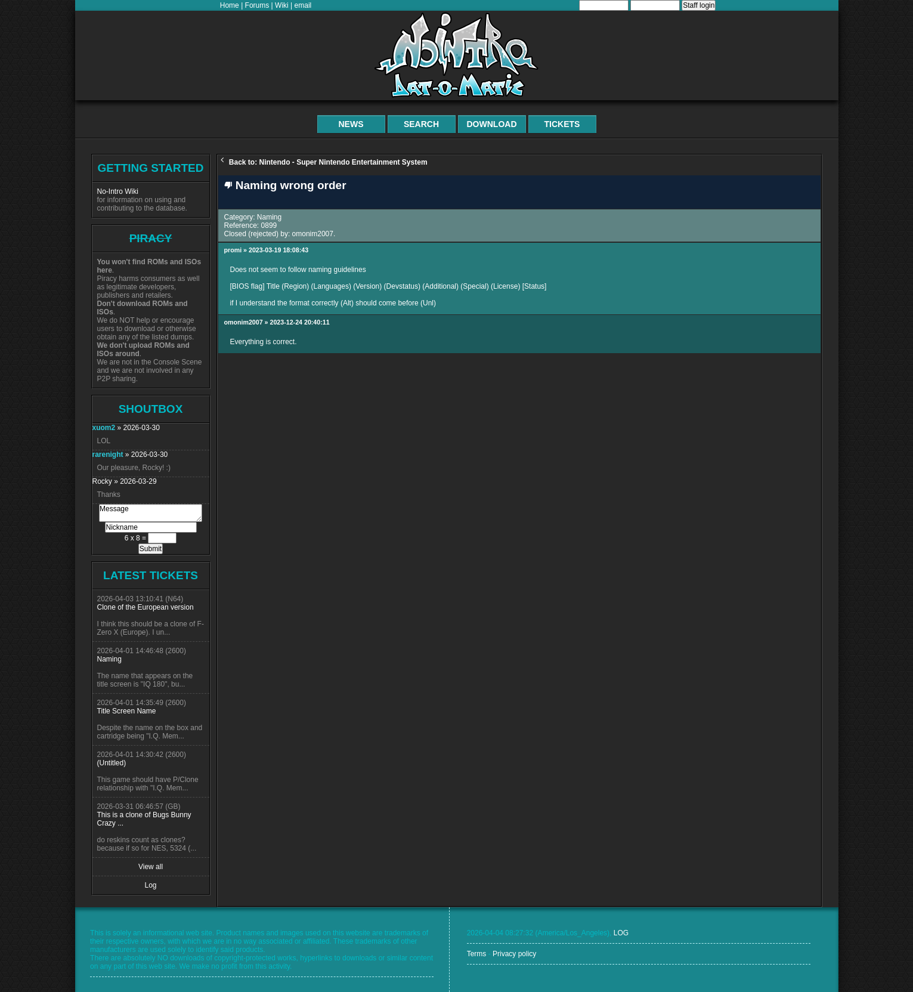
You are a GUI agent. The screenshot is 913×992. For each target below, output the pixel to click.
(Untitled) (111, 763)
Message (150, 513)
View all (150, 867)
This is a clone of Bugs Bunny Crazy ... (144, 819)
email (303, 5)
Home (229, 5)
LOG (621, 933)
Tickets (562, 124)
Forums (257, 5)
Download (492, 124)
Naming (109, 659)
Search (421, 124)
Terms (477, 954)
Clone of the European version (145, 607)
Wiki (282, 5)
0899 (269, 225)
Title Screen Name (126, 711)
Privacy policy (514, 954)
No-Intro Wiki (117, 191)
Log (150, 885)
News (351, 124)
